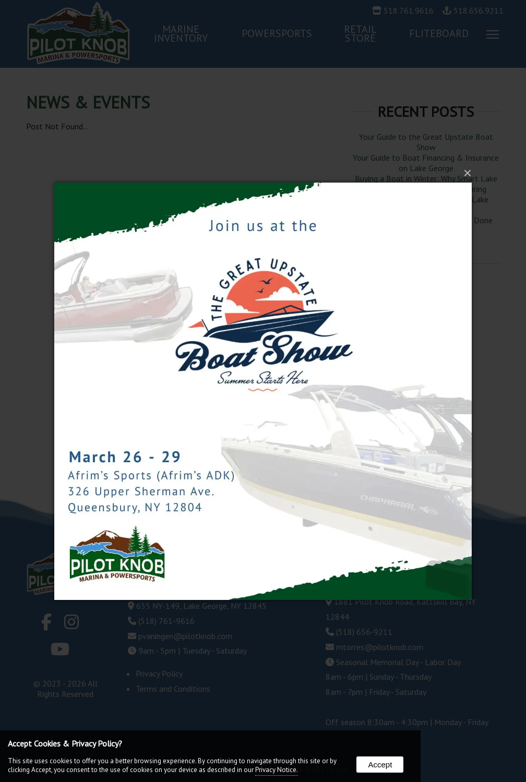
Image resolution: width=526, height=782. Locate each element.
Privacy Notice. (276, 769)
